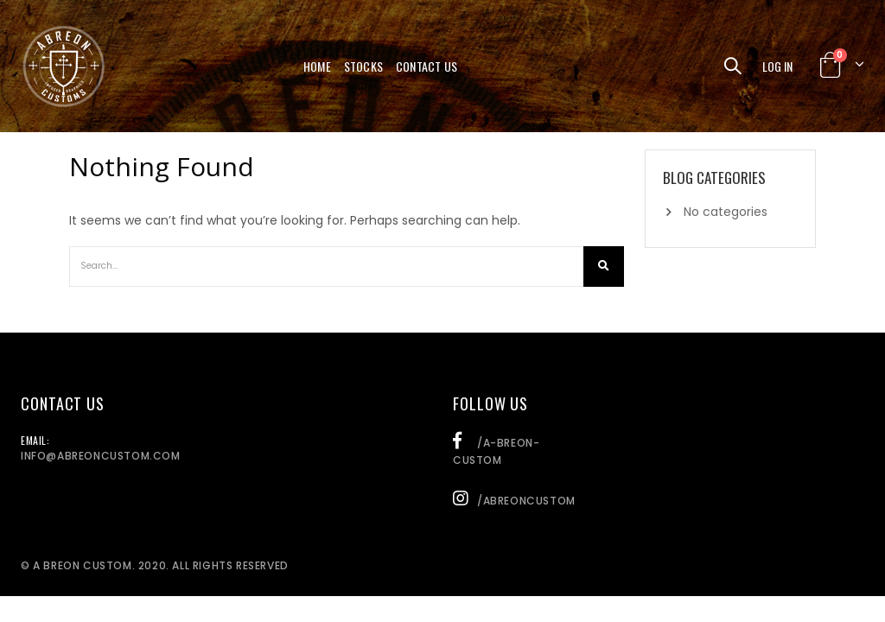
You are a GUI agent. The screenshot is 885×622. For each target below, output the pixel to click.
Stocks (363, 66)
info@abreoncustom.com (101, 455)
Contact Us (426, 66)
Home (317, 66)
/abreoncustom (514, 500)
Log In (777, 66)
